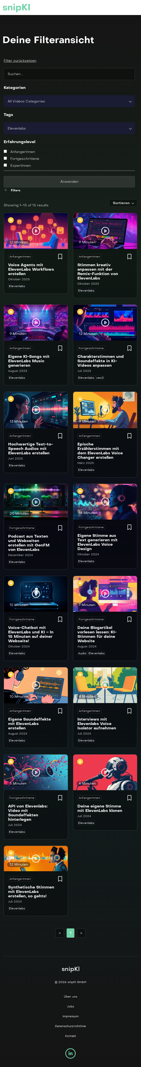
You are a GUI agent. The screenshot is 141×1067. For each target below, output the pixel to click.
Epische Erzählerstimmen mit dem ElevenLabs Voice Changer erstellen (100, 451)
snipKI (16, 7)
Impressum (71, 1016)
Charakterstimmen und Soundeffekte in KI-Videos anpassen (100, 361)
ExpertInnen (17, 166)
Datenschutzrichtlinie (70, 1026)
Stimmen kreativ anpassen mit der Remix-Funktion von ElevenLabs (97, 271)
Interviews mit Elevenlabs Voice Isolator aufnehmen (96, 723)
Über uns (70, 996)
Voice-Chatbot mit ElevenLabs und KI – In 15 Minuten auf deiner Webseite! (30, 634)
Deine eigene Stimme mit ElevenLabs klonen (99, 808)
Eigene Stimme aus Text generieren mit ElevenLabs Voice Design (97, 542)
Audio (82, 653)
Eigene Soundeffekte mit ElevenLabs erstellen (29, 723)
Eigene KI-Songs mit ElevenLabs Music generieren (29, 361)
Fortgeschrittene (21, 159)
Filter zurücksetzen (20, 61)
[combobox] (69, 101)
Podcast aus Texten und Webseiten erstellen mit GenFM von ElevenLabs (29, 543)
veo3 (100, 377)
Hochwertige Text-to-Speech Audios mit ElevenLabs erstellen (30, 448)
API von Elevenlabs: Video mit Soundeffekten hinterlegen (28, 813)
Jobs (70, 1006)
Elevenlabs (17, 286)
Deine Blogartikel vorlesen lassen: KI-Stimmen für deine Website (97, 634)
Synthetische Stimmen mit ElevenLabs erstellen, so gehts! (31, 891)
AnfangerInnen (19, 152)
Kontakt (70, 1036)
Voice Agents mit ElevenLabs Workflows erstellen (31, 269)
